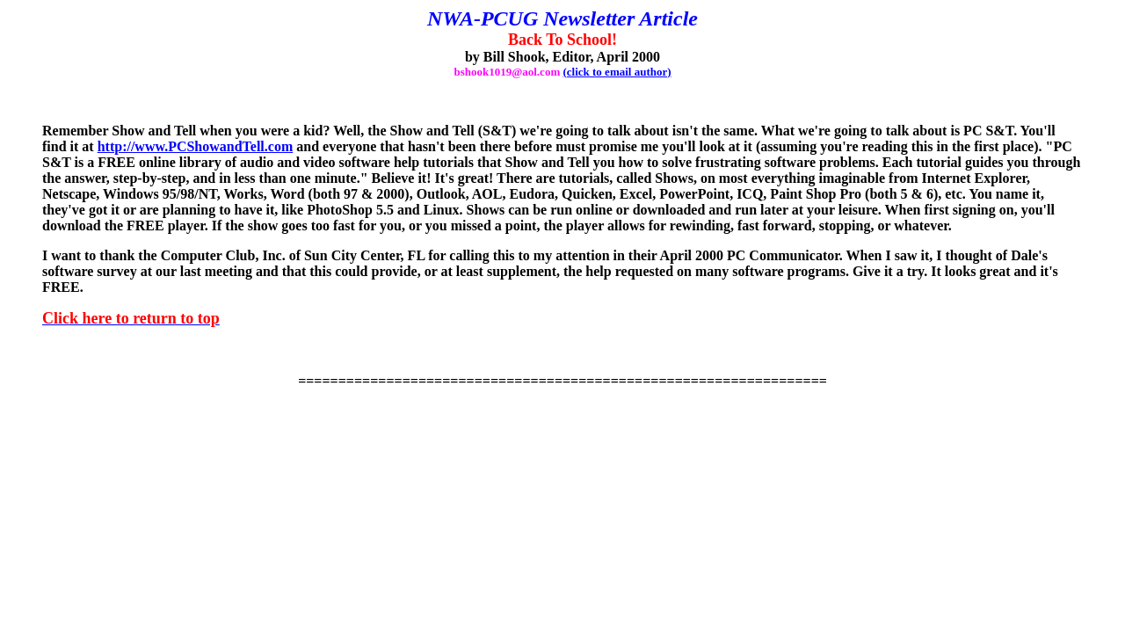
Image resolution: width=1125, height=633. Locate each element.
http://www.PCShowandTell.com (196, 146)
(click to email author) (616, 71)
